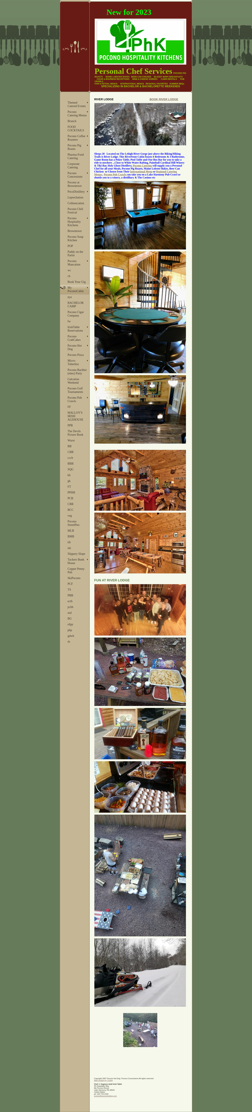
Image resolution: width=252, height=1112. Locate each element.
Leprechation (75, 197)
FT (69, 486)
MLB (71, 530)
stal (70, 612)
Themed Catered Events (77, 104)
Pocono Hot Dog (75, 347)
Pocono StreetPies (73, 523)
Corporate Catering (73, 165)
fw (69, 321)
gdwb (71, 636)
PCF (70, 583)
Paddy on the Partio (75, 253)
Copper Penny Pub (76, 570)
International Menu (141, 171)
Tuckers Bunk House (76, 561)
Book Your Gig (77, 281)
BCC (71, 509)
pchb (70, 607)
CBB (71, 452)
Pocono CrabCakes (74, 338)
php (70, 630)
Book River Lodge (164, 99)
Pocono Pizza (76, 355)
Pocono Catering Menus (77, 113)
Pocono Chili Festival (75, 210)
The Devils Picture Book (75, 433)
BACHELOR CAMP (76, 304)
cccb (70, 457)
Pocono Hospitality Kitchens (74, 222)
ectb (70, 601)
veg (70, 515)
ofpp (70, 624)
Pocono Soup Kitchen (75, 238)
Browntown (75, 231)
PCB (70, 498)
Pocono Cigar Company (76, 313)
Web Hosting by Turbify (103, 1080)
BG (70, 618)
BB (70, 446)
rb (69, 641)
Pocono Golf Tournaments (75, 390)
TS (69, 589)
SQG (71, 469)
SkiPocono (74, 578)
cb (69, 276)
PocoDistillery (76, 191)
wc (69, 270)
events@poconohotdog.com (105, 1096)
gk (69, 481)
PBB (70, 595)
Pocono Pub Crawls (75, 399)
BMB (71, 536)
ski (69, 548)
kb (69, 475)
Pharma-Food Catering (76, 156)
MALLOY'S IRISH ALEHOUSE (75, 416)
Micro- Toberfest (73, 362)
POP (70, 246)
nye (70, 297)
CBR (71, 504)
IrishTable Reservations (75, 328)
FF (69, 407)
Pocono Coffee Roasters (76, 137)
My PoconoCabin (76, 289)
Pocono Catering (142, 165)
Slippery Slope (76, 553)
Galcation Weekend (73, 380)
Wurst (71, 440)
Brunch (72, 121)
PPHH (71, 492)
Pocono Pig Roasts (74, 147)
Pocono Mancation (74, 262)
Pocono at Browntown (75, 184)
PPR (70, 425)
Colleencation (76, 203)
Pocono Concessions (75, 174)
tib (69, 542)
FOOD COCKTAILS (76, 128)
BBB (71, 463)
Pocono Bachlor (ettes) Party (77, 371)
